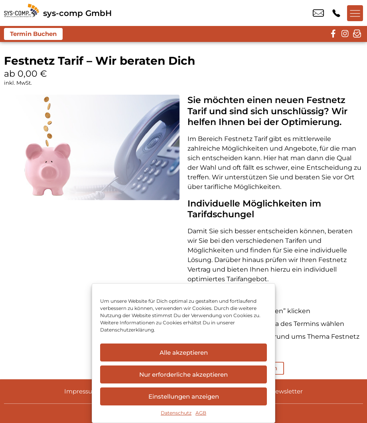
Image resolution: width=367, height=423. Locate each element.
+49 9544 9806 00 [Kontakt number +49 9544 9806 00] (336, 13)
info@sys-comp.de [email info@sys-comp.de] (318, 13)
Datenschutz (176, 413)
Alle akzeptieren (184, 352)
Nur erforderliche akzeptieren (183, 374)
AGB (200, 413)
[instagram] (345, 34)
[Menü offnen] (355, 13)
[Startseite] (21, 13)
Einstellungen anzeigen (183, 396)
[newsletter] (357, 34)
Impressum (81, 391)
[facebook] (333, 34)
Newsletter (286, 391)
